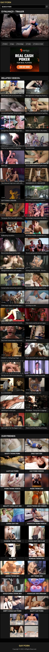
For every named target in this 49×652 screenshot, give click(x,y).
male (29, 44)
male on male (39, 44)
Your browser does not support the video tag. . (24, 27)
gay (13, 44)
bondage (20, 44)
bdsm (5, 44)
